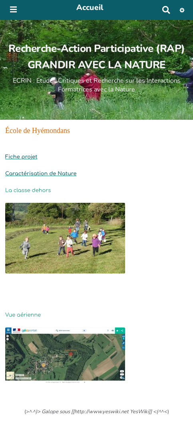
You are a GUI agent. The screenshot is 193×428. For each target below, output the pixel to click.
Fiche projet (21, 157)
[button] (182, 10)
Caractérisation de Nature (40, 173)
